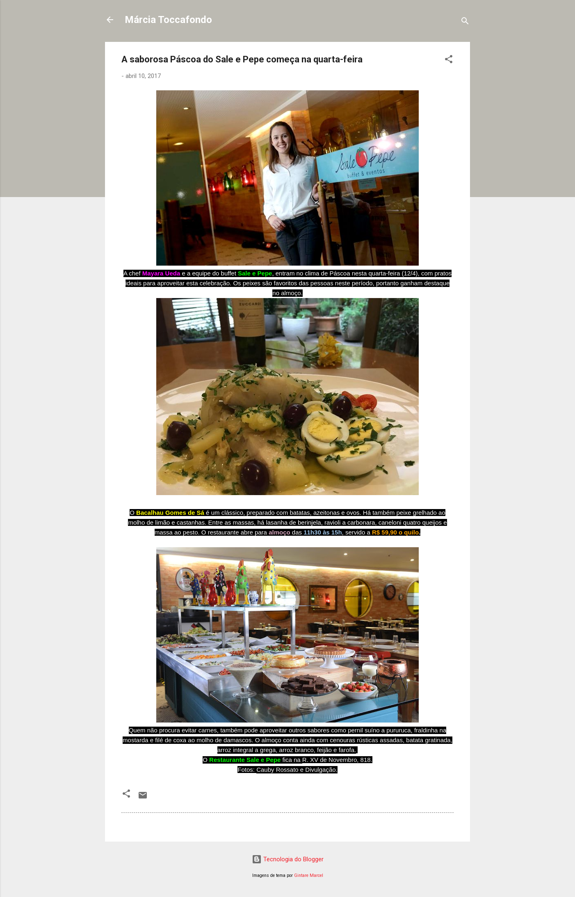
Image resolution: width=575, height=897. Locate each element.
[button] (449, 60)
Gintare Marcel (308, 875)
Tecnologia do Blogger (288, 859)
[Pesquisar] (465, 22)
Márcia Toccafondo (168, 19)
